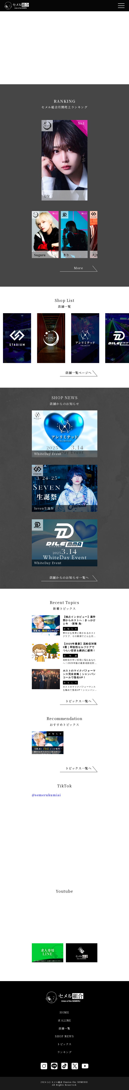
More (78, 268)
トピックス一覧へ (79, 701)
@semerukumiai (46, 795)
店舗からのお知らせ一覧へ (69, 577)
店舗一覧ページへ (78, 373)
